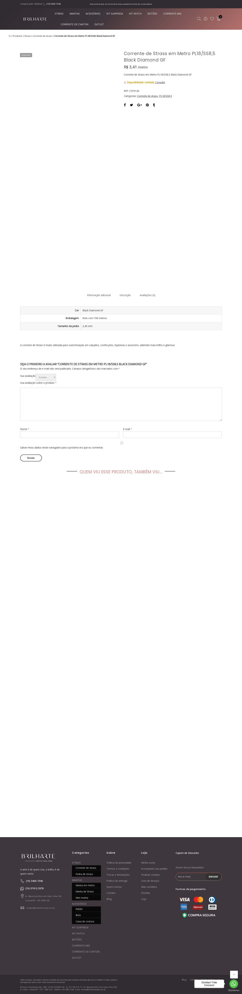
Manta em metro (85, 885)
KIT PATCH (135, 13)
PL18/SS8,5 (165, 96)
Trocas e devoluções (118, 874)
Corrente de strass (42, 36)
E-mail (127, 429)
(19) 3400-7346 (53, 3)
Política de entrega (116, 880)
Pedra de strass (84, 874)
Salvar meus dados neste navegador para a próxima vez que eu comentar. (61, 447)
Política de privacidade (118, 862)
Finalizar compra (150, 874)
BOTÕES (152, 13)
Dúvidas (145, 892)
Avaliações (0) (147, 295)
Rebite (79, 909)
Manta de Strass (85, 891)
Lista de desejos (150, 880)
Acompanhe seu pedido (154, 868)
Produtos (17, 36)
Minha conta (148, 862)
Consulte (160, 82)
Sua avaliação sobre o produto (38, 382)
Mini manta (82, 897)
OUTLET (99, 24)
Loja (143, 899)
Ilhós (78, 915)
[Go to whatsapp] (233, 983)
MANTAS (75, 13)
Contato (111, 892)
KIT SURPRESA (114, 13)
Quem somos (114, 886)
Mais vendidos (149, 886)
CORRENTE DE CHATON (74, 24)
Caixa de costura (85, 921)
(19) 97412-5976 (34, 888)
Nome (24, 429)
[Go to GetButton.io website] (233, 990)
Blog (109, 899)
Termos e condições (117, 868)
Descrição (125, 295)
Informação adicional (99, 295)
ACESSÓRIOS (93, 13)
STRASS (59, 13)
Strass (27, 36)
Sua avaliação (28, 375)
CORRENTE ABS (172, 13)
